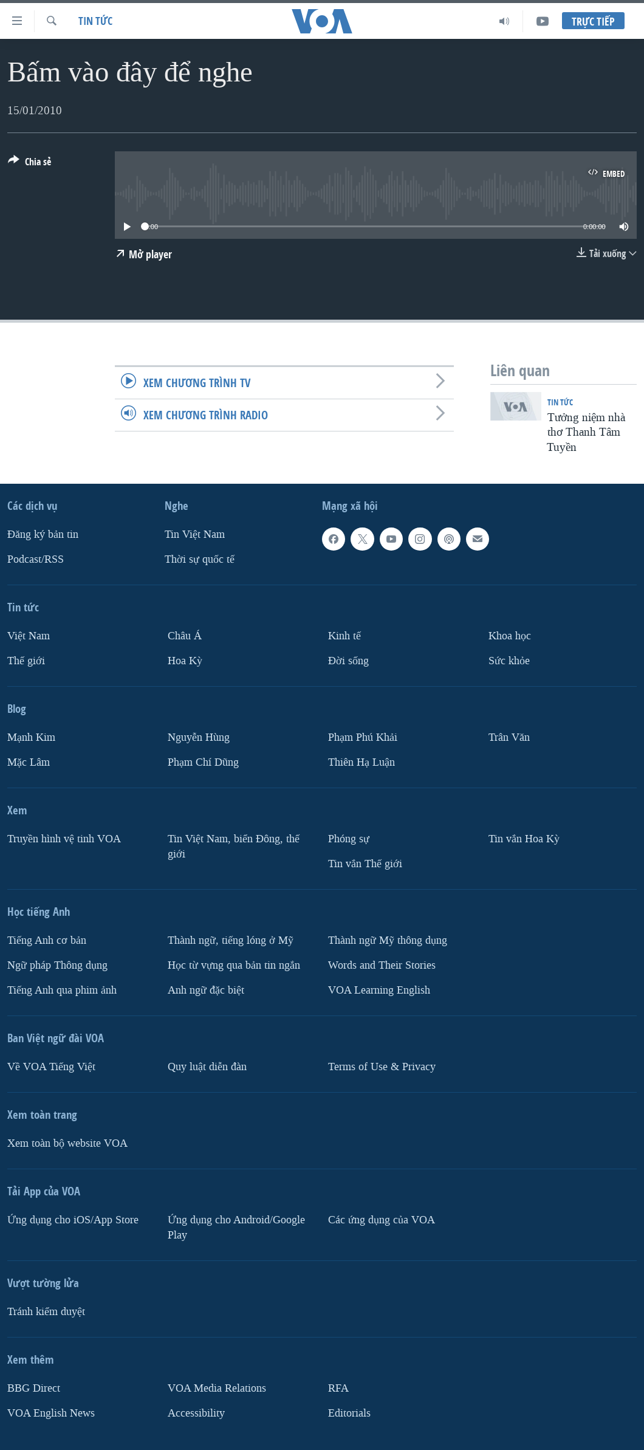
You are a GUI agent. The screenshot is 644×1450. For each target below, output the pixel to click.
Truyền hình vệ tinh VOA (64, 839)
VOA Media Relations (217, 1388)
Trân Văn (509, 737)
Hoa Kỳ (185, 661)
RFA (338, 1388)
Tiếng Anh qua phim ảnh (62, 990)
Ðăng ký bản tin (42, 534)
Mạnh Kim (31, 737)
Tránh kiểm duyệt (46, 1311)
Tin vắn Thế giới (365, 864)
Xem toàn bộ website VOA (67, 1143)
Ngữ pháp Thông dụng (57, 965)
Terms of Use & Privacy (382, 1067)
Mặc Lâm (28, 762)
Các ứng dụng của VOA (381, 1220)
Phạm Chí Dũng (203, 762)
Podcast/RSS (35, 559)
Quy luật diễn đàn (207, 1067)
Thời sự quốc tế (200, 559)
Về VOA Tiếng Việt (51, 1067)
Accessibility (196, 1413)
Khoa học (509, 636)
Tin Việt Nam (195, 534)
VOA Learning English (379, 990)
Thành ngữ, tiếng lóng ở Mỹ (230, 940)
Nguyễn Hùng (199, 737)
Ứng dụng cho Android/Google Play (236, 1227)
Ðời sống (348, 661)
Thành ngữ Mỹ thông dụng (387, 940)
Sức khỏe (509, 661)
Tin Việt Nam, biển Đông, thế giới (234, 846)
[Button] (29, 164)
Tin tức (95, 21)
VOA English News (51, 1413)
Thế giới (26, 661)
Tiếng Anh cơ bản (46, 940)
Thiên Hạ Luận (361, 762)
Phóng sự (348, 839)
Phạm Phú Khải (362, 737)
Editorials (349, 1413)
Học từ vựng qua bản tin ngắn (234, 965)
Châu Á (185, 636)
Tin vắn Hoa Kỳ (524, 839)
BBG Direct (33, 1388)
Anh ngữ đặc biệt (206, 990)
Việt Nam (28, 636)
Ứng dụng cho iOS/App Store (73, 1220)
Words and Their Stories (382, 965)
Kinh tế (344, 636)
